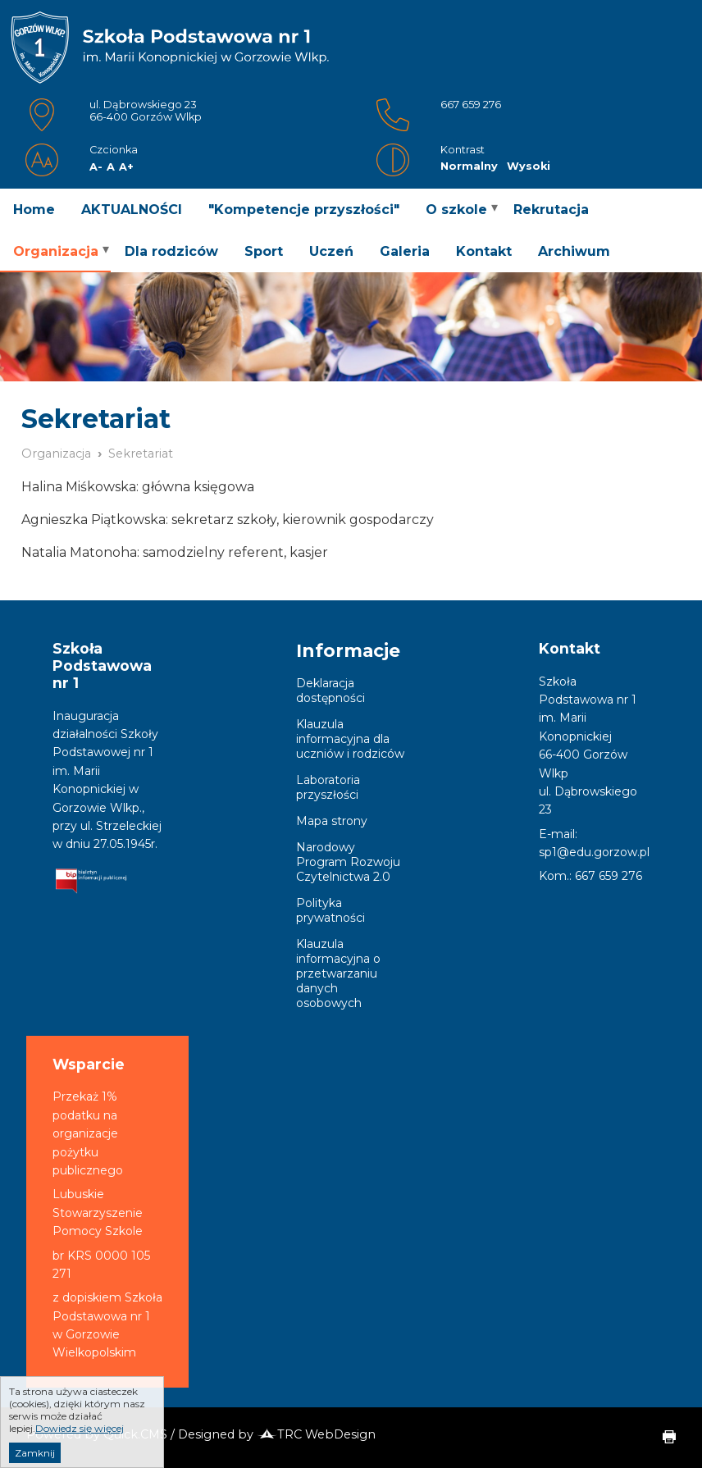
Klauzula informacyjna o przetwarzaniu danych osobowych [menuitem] (338, 973)
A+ (126, 167)
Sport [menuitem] (263, 251)
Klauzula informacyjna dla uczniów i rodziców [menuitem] (350, 739)
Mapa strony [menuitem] (331, 821)
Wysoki (528, 166)
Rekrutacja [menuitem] (551, 209)
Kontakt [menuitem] (484, 251)
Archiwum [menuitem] (574, 251)
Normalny (469, 166)
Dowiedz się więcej (79, 1443)
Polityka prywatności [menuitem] (330, 910)
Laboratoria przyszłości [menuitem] (328, 787)
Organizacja (56, 453)
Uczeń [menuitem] (331, 251)
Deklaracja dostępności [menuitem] (330, 690)
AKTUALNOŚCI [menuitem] (131, 209)
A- (96, 167)
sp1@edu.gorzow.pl (594, 852)
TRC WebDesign (316, 1434)
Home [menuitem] (34, 209)
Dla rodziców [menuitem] (171, 251)
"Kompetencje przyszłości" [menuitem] (303, 209)
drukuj (663, 1437)
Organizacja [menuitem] (55, 251)
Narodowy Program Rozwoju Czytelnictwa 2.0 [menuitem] (348, 862)
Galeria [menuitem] (405, 251)
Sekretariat (140, 453)
